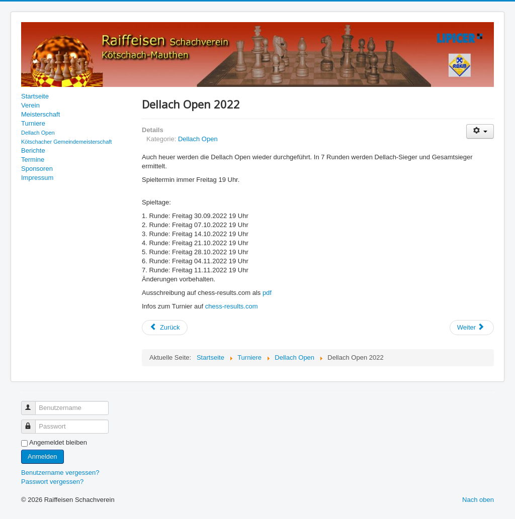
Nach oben (478, 499)
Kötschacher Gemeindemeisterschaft (66, 142)
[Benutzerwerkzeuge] (480, 131)
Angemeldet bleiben (58, 442)
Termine (32, 159)
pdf (267, 292)
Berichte (33, 150)
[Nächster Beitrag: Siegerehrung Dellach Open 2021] (472, 327)
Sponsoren (37, 168)
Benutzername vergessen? (60, 472)
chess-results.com (231, 306)
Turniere (33, 123)
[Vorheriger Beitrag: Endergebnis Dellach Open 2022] (165, 327)
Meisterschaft (40, 114)
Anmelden (42, 456)
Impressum (37, 177)
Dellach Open (38, 133)
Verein (30, 105)
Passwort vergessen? (52, 481)
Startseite (35, 96)
